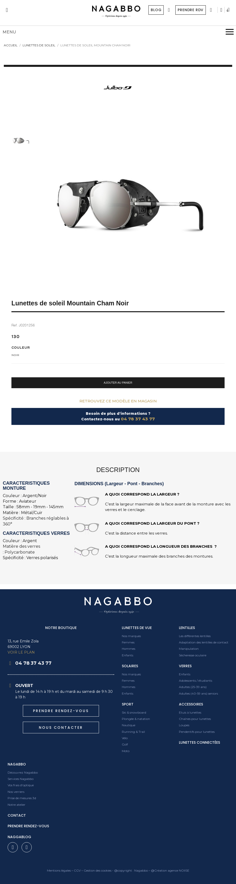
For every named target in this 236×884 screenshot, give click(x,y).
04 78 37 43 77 (138, 419)
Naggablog (19, 836)
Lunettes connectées (199, 742)
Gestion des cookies (97, 870)
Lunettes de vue (137, 627)
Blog (155, 9)
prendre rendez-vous (28, 826)
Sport (127, 704)
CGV (77, 870)
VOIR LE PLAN (21, 652)
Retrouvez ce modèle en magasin (118, 401)
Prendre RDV (190, 9)
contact (17, 815)
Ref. (14, 325)
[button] (118, 382)
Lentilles (187, 627)
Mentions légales (59, 870)
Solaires (130, 666)
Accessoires (191, 704)
